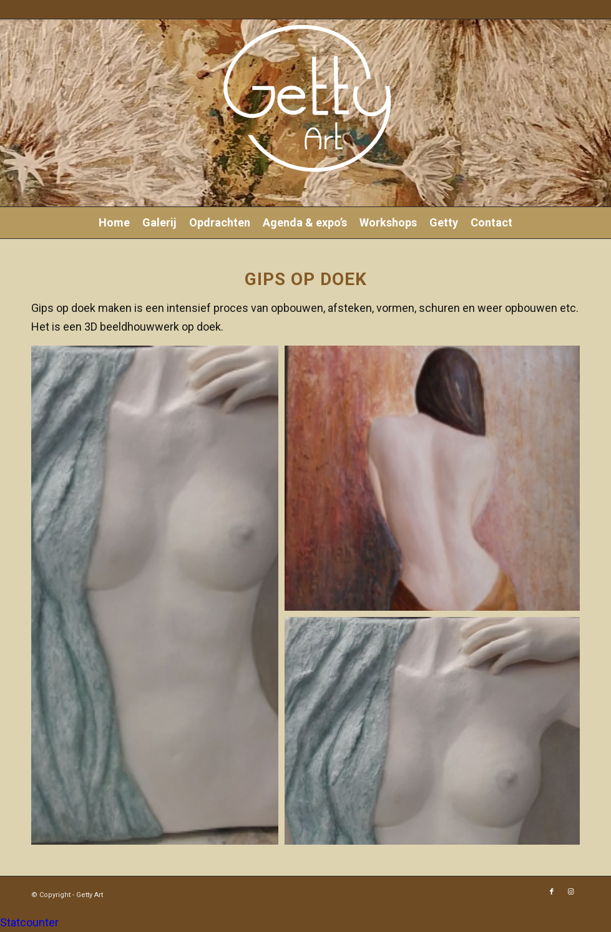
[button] (154, 595)
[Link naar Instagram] (570, 892)
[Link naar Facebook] (551, 892)
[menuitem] (114, 222)
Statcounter (29, 922)
